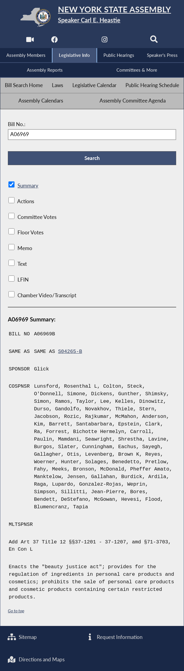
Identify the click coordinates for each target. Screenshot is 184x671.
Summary (27, 186)
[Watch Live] (30, 41)
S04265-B (70, 351)
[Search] (154, 41)
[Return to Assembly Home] (92, 17)
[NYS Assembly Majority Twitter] (79, 41)
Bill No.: (16, 124)
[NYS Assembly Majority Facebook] (55, 41)
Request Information (114, 637)
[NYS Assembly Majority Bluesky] (129, 41)
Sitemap (22, 637)
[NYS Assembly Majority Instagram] (104, 41)
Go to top (16, 610)
